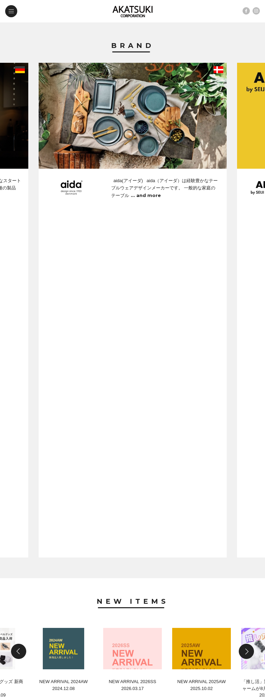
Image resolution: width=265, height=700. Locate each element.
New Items (133, 251)
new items (91, 609)
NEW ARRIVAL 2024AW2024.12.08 (63, 351)
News (132, 414)
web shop (91, 638)
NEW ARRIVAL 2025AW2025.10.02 (201, 351)
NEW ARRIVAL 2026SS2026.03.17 (132, 351)
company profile (101, 623)
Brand (132, 46)
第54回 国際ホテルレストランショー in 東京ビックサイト (124, 547)
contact (35, 638)
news (30, 623)
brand (32, 609)
